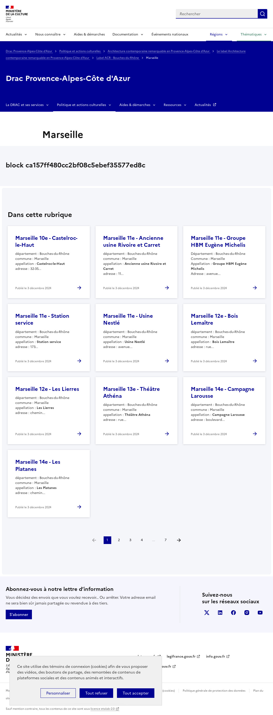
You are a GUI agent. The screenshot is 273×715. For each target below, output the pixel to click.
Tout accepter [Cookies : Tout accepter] (136, 693)
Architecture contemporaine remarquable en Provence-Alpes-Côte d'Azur (159, 51)
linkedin (220, 612)
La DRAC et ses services (25, 104)
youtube (260, 612)
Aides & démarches (89, 34)
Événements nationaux (170, 34)
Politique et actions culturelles (80, 51)
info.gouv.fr (215, 656)
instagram (247, 612)
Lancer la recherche (262, 14)
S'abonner (19, 614)
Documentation (125, 34)
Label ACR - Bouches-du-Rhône (118, 58)
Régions (216, 34)
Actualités (14, 34)
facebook (233, 612)
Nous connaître (48, 34)
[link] (94, 540)
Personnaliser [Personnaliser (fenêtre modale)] (58, 693)
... (153, 540)
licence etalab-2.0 (103, 709)
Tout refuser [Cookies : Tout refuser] (96, 693)
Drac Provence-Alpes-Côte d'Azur (29, 51)
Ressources (172, 104)
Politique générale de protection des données (214, 691)
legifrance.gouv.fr (181, 656)
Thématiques (251, 34)
